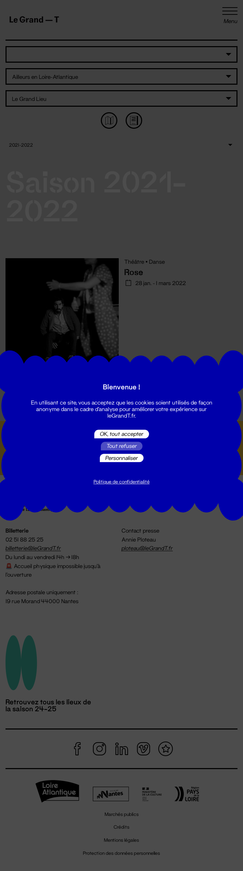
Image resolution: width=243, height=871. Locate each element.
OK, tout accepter (122, 434)
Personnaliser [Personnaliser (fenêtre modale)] (121, 457)
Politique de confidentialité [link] (122, 482)
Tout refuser (121, 446)
